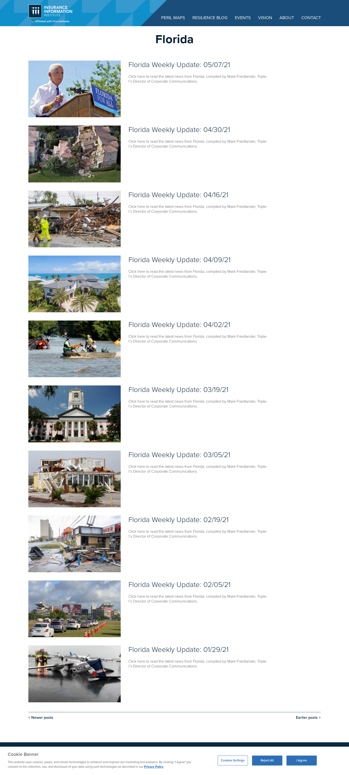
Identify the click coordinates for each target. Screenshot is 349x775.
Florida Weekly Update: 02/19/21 (178, 519)
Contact (311, 17)
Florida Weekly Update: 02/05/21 (179, 584)
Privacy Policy (153, 767)
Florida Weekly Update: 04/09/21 (179, 259)
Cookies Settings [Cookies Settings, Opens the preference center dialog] (233, 760)
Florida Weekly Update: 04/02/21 (179, 324)
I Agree (301, 760)
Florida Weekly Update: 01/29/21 (178, 649)
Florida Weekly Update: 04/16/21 (178, 194)
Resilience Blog (210, 17)
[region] (174, 761)
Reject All (267, 760)
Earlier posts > (308, 717)
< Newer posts (40, 717)
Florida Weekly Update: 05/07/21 (179, 64)
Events (243, 17)
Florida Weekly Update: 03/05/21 (179, 454)
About (286, 17)
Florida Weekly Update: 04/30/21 (179, 129)
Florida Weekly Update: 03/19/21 (178, 389)
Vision (265, 17)
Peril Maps (173, 17)
